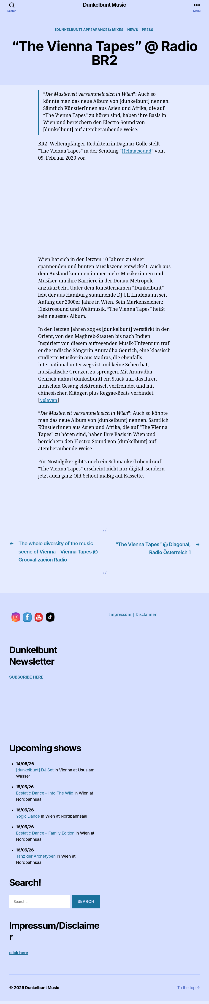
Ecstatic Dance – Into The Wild (44, 795)
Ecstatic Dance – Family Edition (45, 835)
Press (149, 30)
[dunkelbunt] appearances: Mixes (89, 30)
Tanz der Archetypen (36, 858)
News (133, 30)
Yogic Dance (28, 818)
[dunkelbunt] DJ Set (35, 772)
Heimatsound (137, 152)
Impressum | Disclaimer (133, 617)
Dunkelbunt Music (104, 5)
